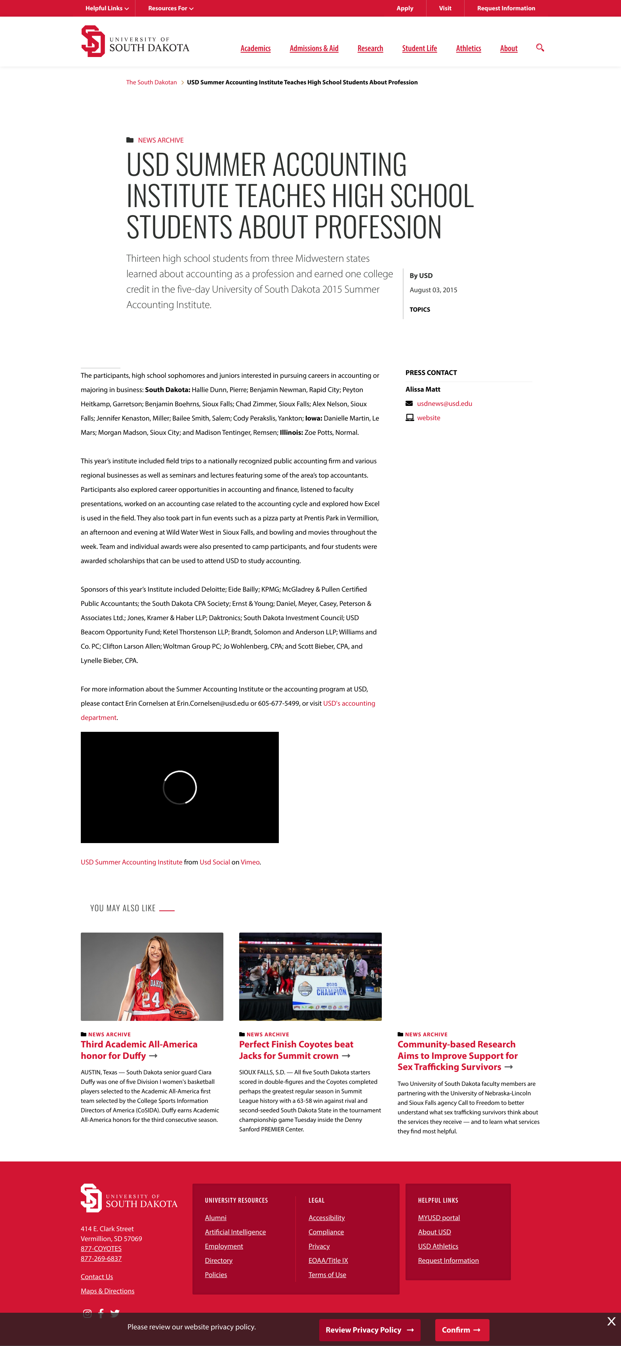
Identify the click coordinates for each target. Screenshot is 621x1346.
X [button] (611, 1321)
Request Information (506, 8)
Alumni (216, 1217)
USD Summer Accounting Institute (132, 861)
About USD (434, 1231)
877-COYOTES (101, 1248)
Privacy (319, 1246)
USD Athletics (438, 1246)
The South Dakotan (151, 82)
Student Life (419, 47)
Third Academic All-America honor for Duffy (139, 1050)
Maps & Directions (108, 1290)
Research (370, 47)
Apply (405, 8)
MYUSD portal (439, 1217)
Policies (216, 1274)
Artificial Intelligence (235, 1231)
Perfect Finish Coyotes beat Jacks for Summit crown (296, 1050)
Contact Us (97, 1276)
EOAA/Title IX (328, 1260)
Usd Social (215, 861)
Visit (445, 8)
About (509, 47)
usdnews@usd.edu (444, 403)
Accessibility (327, 1217)
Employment (224, 1246)
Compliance (326, 1231)
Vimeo (250, 861)
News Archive (161, 140)
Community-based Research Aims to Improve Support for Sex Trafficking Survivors (458, 1056)
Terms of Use (327, 1274)
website (428, 417)
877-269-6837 (101, 1258)
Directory (219, 1260)
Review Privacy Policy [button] (364, 1330)
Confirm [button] (456, 1330)
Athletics (468, 47)
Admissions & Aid (314, 47)
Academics (256, 47)
